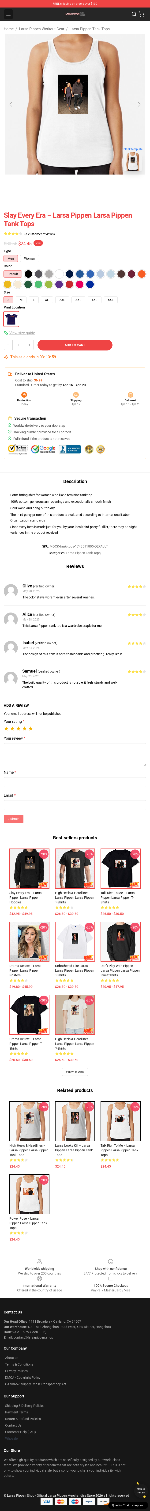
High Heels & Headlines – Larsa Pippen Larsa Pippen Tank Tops (29, 1150)
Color (8, 266)
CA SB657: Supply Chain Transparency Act (35, 1384)
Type (7, 251)
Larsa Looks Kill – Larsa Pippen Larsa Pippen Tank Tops (74, 1150)
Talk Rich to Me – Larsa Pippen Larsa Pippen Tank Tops (119, 1150)
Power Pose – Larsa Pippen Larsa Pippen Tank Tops (28, 1223)
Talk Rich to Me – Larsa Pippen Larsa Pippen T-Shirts (118, 897)
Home (9, 29)
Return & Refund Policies (23, 1419)
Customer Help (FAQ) (20, 1432)
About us (11, 1358)
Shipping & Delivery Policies (24, 1406)
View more (75, 1071)
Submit (13, 819)
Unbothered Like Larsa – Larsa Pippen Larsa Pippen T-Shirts (74, 970)
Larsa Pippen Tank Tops (90, 29)
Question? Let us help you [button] (128, 1505)
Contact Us (13, 1425)
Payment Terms (16, 1412)
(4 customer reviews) (39, 234)
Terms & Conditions (19, 1364)
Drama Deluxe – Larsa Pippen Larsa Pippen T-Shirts (25, 1043)
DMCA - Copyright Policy (22, 1377)
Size (7, 292)
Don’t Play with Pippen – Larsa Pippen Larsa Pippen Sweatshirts (120, 970)
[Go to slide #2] (87, 184)
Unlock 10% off (141, 1491)
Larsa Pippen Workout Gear (41, 29)
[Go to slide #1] (63, 184)
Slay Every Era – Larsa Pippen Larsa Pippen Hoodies (25, 897)
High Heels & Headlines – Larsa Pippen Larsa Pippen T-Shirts (74, 897)
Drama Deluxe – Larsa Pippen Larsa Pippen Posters (25, 970)
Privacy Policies (16, 1371)
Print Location (14, 307)
